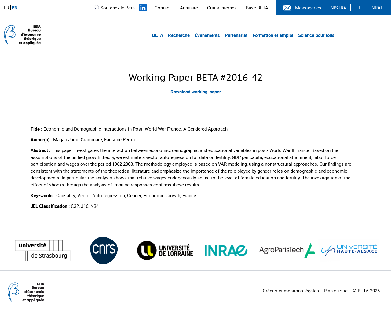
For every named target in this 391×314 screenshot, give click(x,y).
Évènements (207, 35)
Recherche (179, 35)
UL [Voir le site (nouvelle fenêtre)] (358, 8)
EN (15, 7)
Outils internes (222, 8)
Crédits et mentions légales (291, 290)
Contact (163, 8)
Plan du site (336, 290)
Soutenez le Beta (114, 8)
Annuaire (189, 8)
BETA (157, 35)
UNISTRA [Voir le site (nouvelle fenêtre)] (336, 8)
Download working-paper (195, 91)
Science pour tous (316, 35)
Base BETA (257, 8)
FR (6, 7)
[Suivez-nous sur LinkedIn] (143, 7)
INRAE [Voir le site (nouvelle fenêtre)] (376, 8)
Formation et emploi (273, 35)
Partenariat (236, 35)
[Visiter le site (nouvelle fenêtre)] (43, 250)
